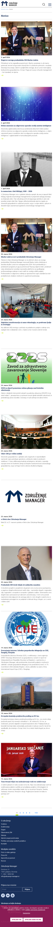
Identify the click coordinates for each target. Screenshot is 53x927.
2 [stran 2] (20, 813)
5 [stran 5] (29, 813)
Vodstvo (4, 824)
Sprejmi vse (16, 920)
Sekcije (3, 835)
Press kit (4, 855)
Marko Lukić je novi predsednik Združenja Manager (21, 257)
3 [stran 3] (23, 813)
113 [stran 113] (36, 813)
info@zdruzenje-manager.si (10, 876)
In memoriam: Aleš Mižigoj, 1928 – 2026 (16, 191)
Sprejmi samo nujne (33, 920)
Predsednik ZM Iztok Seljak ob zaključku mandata (20, 585)
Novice (3, 861)
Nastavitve (26, 913)
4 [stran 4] (26, 813)
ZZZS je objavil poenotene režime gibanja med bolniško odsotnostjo (22, 389)
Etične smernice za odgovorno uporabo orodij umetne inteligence (26, 126)
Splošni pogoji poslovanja (10, 838)
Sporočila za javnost (8, 858)
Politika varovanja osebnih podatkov (13, 841)
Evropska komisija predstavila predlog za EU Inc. (20, 716)
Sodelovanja (5, 827)
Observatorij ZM (6, 832)
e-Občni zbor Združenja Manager (13, 519)
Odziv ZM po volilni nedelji (11, 454)
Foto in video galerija (8, 852)
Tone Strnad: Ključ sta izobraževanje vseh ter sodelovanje (23, 782)
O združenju (6, 821)
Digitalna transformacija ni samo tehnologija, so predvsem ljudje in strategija (26, 323)
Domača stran (4, 9)
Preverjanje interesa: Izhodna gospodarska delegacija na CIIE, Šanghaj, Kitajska (25, 651)
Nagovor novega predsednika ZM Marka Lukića (19, 60)
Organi (3, 830)
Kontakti (4, 844)
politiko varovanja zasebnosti (35, 910)
